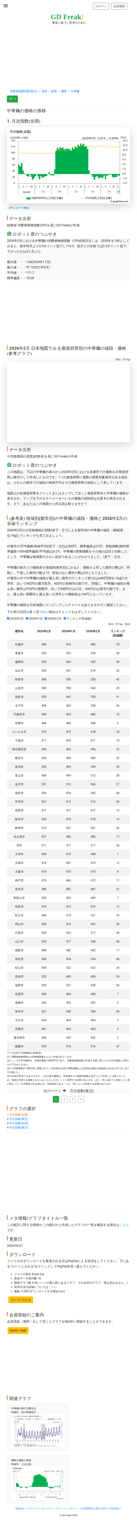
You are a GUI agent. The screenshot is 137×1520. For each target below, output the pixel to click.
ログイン (101, 6)
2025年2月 (16, 618)
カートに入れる (21, 1299)
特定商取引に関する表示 (94, 1508)
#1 (11, 99)
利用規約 (114, 1508)
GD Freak (67, 17)
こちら (124, 1225)
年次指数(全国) (18, 1123)
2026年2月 (54, 618)
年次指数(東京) (18, 1127)
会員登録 (119, 6)
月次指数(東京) (18, 1119)
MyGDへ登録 (18, 1330)
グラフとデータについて (40, 1508)
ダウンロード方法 (19, 208)
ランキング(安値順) (78, 618)
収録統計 (20, 1508)
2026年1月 (35, 618)
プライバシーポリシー (67, 1508)
